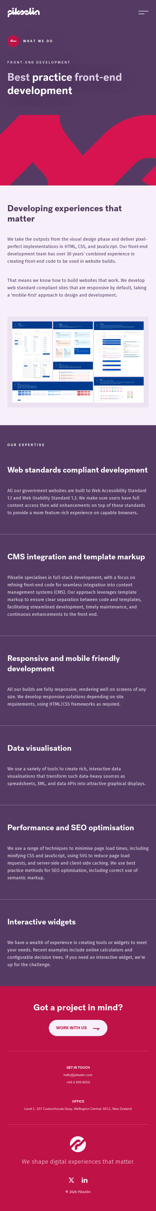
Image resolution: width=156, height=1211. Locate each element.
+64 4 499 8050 (78, 1082)
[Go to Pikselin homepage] (23, 12)
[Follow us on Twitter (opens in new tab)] (71, 1180)
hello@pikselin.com (78, 1075)
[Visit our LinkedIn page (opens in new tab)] (85, 1180)
